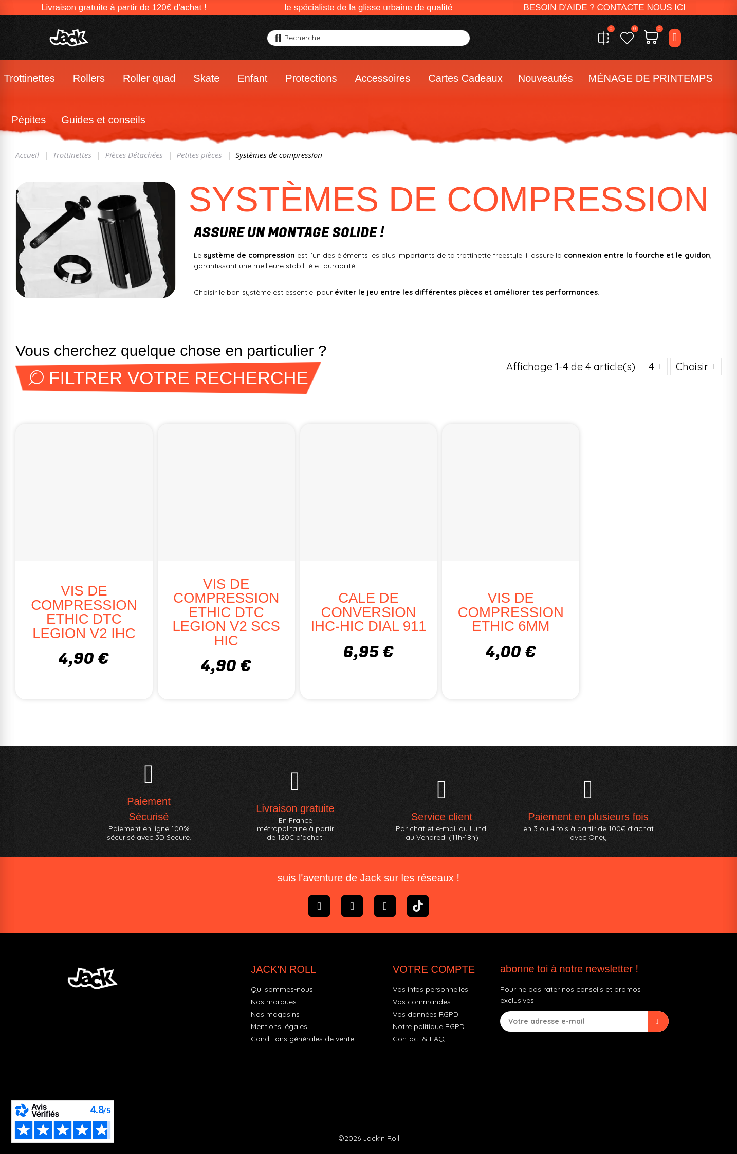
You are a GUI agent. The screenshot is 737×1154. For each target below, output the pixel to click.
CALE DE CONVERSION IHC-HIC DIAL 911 (368, 612)
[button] (604, 7)
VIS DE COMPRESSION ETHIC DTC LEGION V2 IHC (84, 612)
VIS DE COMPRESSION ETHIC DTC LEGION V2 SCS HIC (226, 612)
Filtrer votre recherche (168, 378)
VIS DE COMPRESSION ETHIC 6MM (511, 612)
